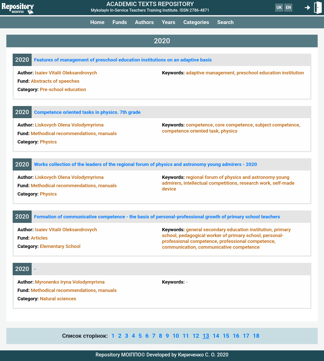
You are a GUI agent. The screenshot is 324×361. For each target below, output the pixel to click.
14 (216, 335)
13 (205, 335)
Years (168, 22)
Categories (196, 22)
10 (175, 335)
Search (225, 22)
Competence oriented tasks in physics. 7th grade (87, 112)
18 (256, 335)
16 (236, 335)
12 (196, 335)
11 (186, 335)
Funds (119, 22)
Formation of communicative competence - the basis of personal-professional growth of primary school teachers (157, 217)
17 (246, 335)
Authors (144, 22)
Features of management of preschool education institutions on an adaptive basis (123, 60)
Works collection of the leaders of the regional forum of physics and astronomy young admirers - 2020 (145, 164)
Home (97, 22)
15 (226, 335)
